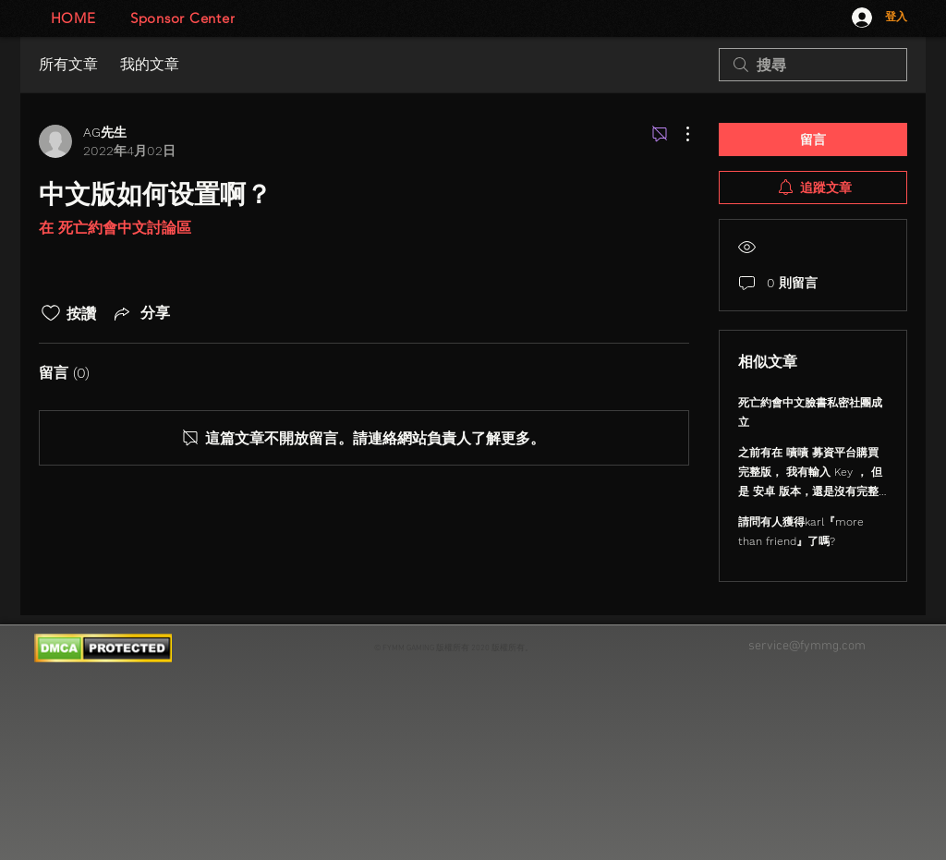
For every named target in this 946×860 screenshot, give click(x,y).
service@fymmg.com (807, 646)
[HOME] (73, 18)
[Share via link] (140, 313)
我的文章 (149, 64)
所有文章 (68, 64)
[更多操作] (678, 134)
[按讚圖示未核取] (51, 313)
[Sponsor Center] (182, 18)
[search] (813, 64)
